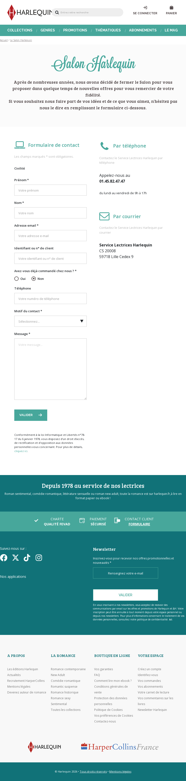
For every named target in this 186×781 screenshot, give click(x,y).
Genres (47, 30)
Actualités (14, 675)
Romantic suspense (64, 686)
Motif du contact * (28, 311)
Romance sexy (60, 698)
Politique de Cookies (108, 710)
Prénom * (21, 180)
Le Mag (171, 30)
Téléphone (22, 288)
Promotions (75, 30)
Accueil (4, 40)
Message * (22, 334)
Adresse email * (26, 225)
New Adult (58, 675)
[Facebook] (4, 557)
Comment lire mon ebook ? (113, 681)
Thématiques (108, 30)
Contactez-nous (105, 721)
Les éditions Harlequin (22, 669)
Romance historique (64, 692)
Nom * (19, 203)
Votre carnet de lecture (153, 692)
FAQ (97, 675)
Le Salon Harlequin (21, 40)
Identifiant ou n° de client (34, 248)
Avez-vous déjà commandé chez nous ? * (45, 271)
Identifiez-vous (148, 675)
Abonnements (143, 30)
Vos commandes (149, 681)
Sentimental (59, 704)
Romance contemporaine (68, 669)
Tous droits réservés (93, 771)
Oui (23, 278)
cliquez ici (20, 451)
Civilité (19, 168)
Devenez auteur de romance (26, 692)
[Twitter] (16, 557)
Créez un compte (149, 669)
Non (41, 278)
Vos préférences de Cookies (113, 716)
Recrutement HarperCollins (26, 681)
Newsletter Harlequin (152, 710)
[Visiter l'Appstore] (24, 585)
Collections (19, 30)
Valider (26, 415)
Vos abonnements (150, 686)
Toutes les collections (65, 710)
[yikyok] (28, 557)
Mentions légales (18, 686)
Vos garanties (103, 669)
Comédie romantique (65, 681)
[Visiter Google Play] (26, 592)
